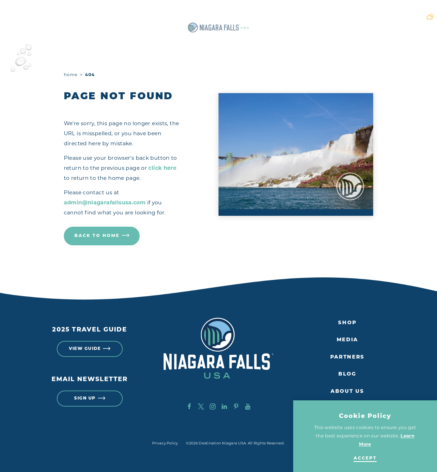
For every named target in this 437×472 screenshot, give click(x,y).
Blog (347, 374)
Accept (365, 458)
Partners (347, 357)
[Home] (218, 16)
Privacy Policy (165, 443)
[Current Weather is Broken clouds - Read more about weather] (378, 16)
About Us (347, 391)
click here (162, 168)
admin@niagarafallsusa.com (105, 202)
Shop (347, 323)
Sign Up (89, 398)
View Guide (89, 349)
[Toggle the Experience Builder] (42, 16)
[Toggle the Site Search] (398, 16)
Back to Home (101, 236)
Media (347, 340)
